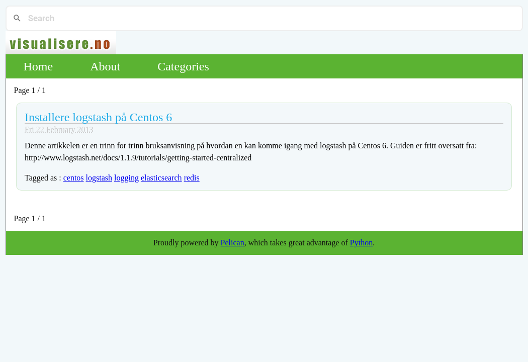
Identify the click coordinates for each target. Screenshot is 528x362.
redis (192, 177)
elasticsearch (161, 177)
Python (361, 242)
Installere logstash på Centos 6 (98, 117)
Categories (183, 66)
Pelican (232, 242)
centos (73, 177)
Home (38, 66)
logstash (99, 177)
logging (126, 177)
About (105, 66)
